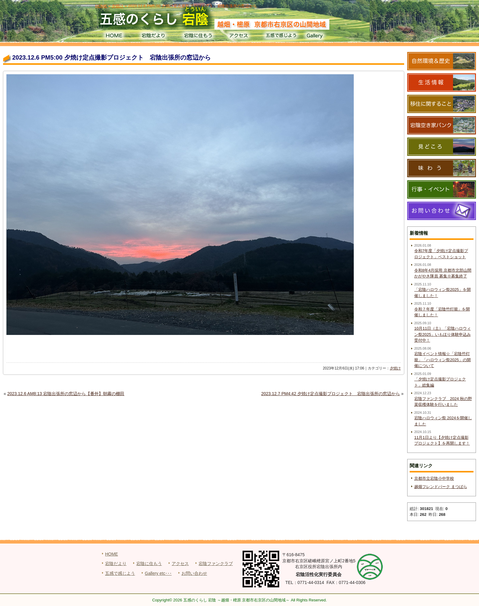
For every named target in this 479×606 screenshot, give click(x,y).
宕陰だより (156, 37)
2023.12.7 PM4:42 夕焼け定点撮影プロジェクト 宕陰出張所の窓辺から (330, 393)
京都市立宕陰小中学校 (434, 478)
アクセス (239, 37)
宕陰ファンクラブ (216, 563)
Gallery (323, 37)
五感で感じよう (281, 37)
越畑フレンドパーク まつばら (440, 486)
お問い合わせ (194, 573)
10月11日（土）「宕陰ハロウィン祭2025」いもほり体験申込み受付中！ (442, 334)
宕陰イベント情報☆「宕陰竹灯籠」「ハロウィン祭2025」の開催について (442, 359)
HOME (114, 37)
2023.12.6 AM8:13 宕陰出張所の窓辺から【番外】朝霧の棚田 (66, 393)
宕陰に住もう (197, 37)
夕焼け (395, 368)
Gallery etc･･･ (158, 573)
